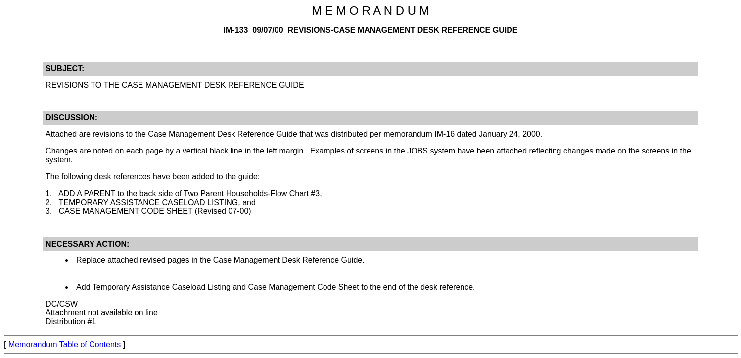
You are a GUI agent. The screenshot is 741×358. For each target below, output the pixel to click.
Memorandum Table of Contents (64, 344)
